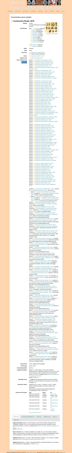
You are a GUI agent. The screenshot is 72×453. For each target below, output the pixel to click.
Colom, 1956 (43, 158)
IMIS (50, 434)
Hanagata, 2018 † (43, 151)
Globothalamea (34, 34)
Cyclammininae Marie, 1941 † (37, 56)
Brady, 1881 (42, 129)
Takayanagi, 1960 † (43, 61)
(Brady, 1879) (42, 173)
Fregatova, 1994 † (43, 108)
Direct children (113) (22, 60)
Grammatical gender (22, 368)
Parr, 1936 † (43, 295)
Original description (22, 370)
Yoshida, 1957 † (43, 118)
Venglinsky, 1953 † (43, 87)
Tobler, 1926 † (44, 188)
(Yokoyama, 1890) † (40, 292)
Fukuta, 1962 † (44, 206)
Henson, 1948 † (42, 260)
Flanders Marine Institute (31, 452)
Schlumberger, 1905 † (39, 190)
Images (58, 11)
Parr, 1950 (42, 170)
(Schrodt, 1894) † (40, 271)
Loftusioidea (34, 40)
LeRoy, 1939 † (42, 124)
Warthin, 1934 (41, 102)
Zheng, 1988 (42, 325)
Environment (24, 363)
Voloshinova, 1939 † (45, 142)
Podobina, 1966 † (43, 96)
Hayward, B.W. (62, 452)
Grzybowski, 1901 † (43, 256)
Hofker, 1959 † (42, 100)
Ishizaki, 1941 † (41, 169)
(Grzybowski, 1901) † (43, 257)
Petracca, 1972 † (42, 60)
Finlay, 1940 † (42, 103)
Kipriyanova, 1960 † (43, 163)
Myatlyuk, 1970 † (43, 266)
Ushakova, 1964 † (44, 224)
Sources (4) (16, 416)
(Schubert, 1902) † (39, 353)
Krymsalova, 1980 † (43, 63)
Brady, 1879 (35, 58)
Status (25, 48)
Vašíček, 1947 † (42, 280)
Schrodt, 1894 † (42, 269)
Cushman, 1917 (43, 238)
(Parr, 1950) (43, 167)
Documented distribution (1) (28, 416)
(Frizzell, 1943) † (42, 248)
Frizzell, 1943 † (43, 247)
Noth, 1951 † (42, 137)
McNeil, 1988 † (42, 85)
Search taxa (18, 11)
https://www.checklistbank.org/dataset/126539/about (29, 439)
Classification (23, 28)
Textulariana (34, 35)
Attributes (40, 11)
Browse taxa (26, 11)
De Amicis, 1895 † (43, 136)
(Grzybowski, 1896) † (46, 332)
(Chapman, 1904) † (43, 317)
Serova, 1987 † (44, 90)
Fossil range (24, 365)
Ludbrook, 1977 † (43, 130)
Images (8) (16, 419)
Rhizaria (33, 31)
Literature (51, 11)
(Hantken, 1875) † (44, 337)
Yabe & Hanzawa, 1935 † (45, 97)
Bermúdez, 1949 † (44, 99)
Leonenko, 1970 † (43, 175)
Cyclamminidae (34, 41)
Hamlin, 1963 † (42, 182)
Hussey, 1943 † (44, 72)
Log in (63, 11)
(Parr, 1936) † (42, 296)
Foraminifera (34, 32)
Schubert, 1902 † (42, 352)
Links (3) (55, 416)
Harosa (33, 29)
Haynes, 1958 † (43, 73)
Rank (25, 50)
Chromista (36, 28)
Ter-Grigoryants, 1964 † (44, 176)
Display (24, 62)
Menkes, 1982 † (43, 91)
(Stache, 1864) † (42, 109)
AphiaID (25, 23)
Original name (23, 58)
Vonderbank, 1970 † (45, 157)
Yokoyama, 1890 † (42, 290)
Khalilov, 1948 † (45, 143)
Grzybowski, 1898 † (44, 212)
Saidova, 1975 (43, 145)
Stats (46, 11)
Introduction (10, 11)
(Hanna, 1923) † (42, 75)
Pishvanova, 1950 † (44, 134)
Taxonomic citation (22, 384)
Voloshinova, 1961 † (44, 84)
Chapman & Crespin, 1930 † (46, 149)
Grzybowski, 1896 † (44, 253)
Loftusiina (33, 38)
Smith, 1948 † (43, 93)
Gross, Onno (53, 394)
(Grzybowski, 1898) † (41, 281)
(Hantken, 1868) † (44, 202)
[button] (12, 21)
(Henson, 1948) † (39, 262)
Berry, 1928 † (42, 152)
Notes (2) (39, 416)
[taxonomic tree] (32, 412)
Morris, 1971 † (42, 105)
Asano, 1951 (42, 242)
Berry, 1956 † (42, 140)
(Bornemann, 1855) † (44, 286)
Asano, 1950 (42, 275)
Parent (25, 56)
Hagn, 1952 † (42, 155)
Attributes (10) (47, 416)
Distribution (33, 11)
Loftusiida (33, 37)
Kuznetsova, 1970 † (45, 139)
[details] (37, 377)
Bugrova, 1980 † (42, 82)
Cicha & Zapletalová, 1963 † (45, 112)
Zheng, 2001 (39, 326)
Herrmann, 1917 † (44, 127)
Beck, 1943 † (42, 298)
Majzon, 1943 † (43, 166)
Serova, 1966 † (42, 148)
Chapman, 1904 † (44, 76)
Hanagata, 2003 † (44, 319)
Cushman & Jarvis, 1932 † (45, 88)
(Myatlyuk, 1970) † (43, 268)
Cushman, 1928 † (43, 154)
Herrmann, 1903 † (42, 120)
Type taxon (24, 52)
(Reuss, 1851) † (42, 133)
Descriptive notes (22, 379)
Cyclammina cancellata (52, 33)
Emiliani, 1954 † (43, 218)
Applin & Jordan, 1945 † (44, 181)
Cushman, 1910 (42, 66)
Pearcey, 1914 (42, 81)
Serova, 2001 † (44, 111)
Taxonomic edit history (21, 392)
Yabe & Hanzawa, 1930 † (45, 230)
